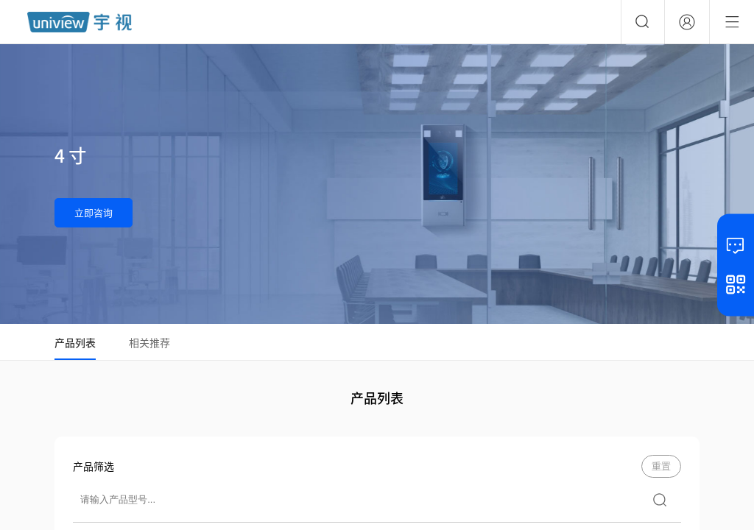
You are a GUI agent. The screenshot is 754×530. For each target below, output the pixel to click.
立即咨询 (93, 212)
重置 (661, 466)
